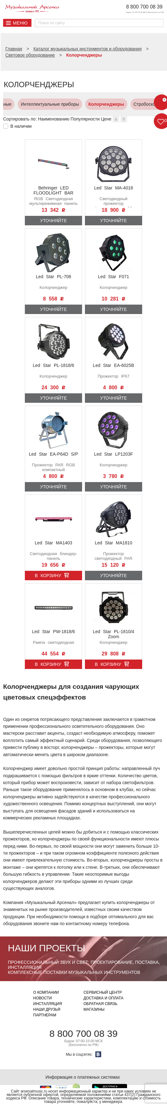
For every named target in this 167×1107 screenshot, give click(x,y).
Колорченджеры (74, 104)
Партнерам (44, 1015)
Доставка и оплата (104, 998)
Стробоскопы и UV (121, 104)
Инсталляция (47, 1004)
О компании (46, 992)
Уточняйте (53, 220)
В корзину (48, 575)
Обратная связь (101, 1004)
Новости (42, 998)
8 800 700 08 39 (144, 6)
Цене (106, 118)
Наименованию (54, 118)
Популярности (84, 118)
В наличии (21, 126)
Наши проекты (46, 948)
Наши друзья (46, 1009)
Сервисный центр (103, 992)
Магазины (94, 1009)
